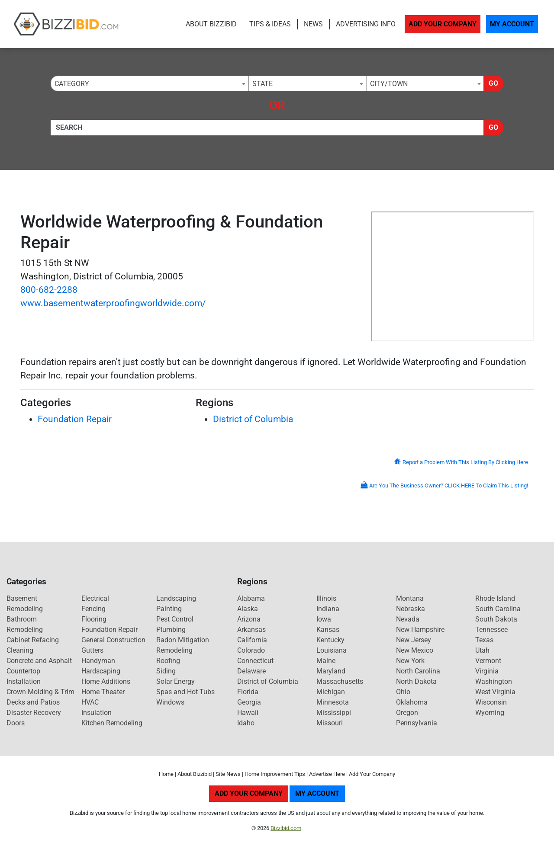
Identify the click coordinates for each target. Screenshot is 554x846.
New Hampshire (420, 629)
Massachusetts (339, 681)
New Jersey (413, 640)
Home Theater (103, 692)
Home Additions (105, 681)
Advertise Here (327, 774)
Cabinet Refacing (32, 640)
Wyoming (489, 712)
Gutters (92, 650)
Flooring (93, 619)
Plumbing (171, 629)
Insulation (96, 712)
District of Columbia (253, 419)
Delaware (251, 671)
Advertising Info (366, 24)
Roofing (168, 661)
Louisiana (331, 650)
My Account (512, 24)
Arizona (249, 619)
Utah (482, 650)
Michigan (330, 692)
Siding (166, 671)
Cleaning (19, 650)
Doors (15, 723)
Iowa (323, 619)
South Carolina (498, 609)
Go (493, 83)
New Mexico (414, 650)
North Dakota (416, 681)
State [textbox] (262, 84)
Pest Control (174, 619)
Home (166, 774)
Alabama (251, 598)
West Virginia (495, 692)
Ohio (403, 692)
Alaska (247, 609)
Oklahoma (412, 702)
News (313, 24)
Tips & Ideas (270, 24)
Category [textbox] (72, 84)
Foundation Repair (75, 419)
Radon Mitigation (182, 640)
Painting (169, 609)
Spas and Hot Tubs (185, 692)
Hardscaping (100, 671)
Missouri (329, 723)
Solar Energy (175, 681)
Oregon (407, 712)
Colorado (251, 650)
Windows (170, 702)
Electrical (95, 598)
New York (410, 661)
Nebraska (410, 609)
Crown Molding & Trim (40, 692)
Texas (484, 640)
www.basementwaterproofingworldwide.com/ (113, 303)
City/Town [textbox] (389, 84)
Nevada (407, 619)
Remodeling (174, 650)
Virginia (487, 671)
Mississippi (333, 712)
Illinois (326, 598)
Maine (325, 661)
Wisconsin (491, 702)
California (252, 640)
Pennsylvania (416, 723)
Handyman (98, 661)
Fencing (93, 609)
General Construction (113, 640)
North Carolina (418, 671)
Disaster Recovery (33, 712)
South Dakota (496, 619)
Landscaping (176, 598)
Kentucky (330, 640)
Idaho (245, 723)
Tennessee (491, 629)
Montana (410, 598)
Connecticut (255, 661)
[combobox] (149, 83)
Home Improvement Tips (275, 774)
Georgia (249, 702)
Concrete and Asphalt (39, 661)
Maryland (330, 671)
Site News (228, 774)
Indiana (327, 609)
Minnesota (332, 702)
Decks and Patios (33, 702)
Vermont (488, 661)
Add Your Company (443, 24)
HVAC (90, 702)
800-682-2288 (48, 290)
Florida (247, 692)
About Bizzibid (211, 24)
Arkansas (251, 629)
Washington (493, 681)
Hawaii (247, 712)
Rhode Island (495, 598)
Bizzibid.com (286, 828)
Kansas (327, 629)
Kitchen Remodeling (111, 723)
